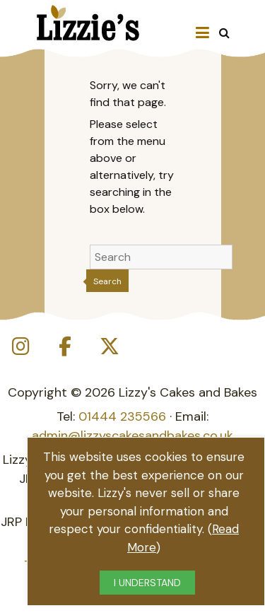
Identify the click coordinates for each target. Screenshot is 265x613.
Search (107, 281)
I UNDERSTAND (147, 582)
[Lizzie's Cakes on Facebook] (65, 347)
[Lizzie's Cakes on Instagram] (20, 347)
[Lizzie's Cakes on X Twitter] (109, 347)
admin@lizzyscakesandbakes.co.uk (132, 435)
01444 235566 (122, 416)
